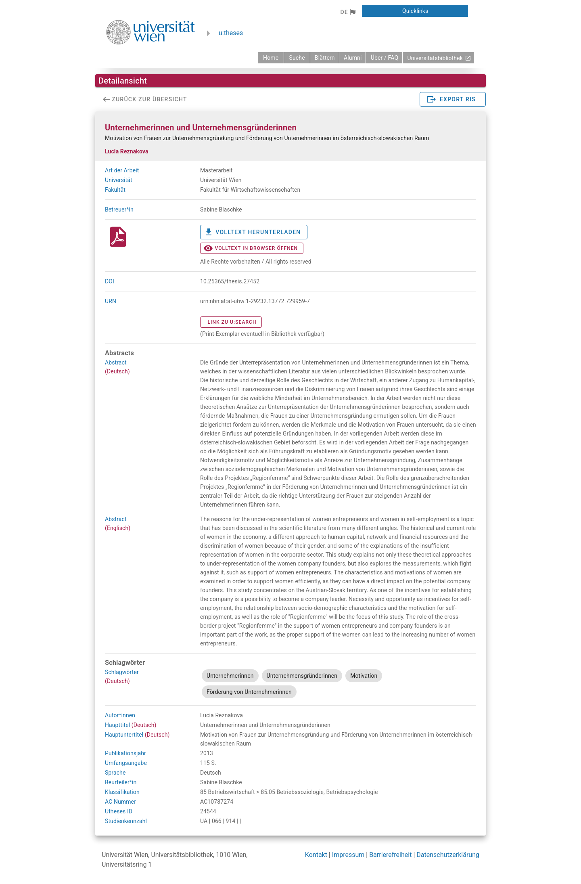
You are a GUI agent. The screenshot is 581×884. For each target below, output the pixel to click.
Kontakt (316, 855)
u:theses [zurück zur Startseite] (231, 33)
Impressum (348, 855)
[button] (347, 12)
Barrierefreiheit (390, 855)
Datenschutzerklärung (447, 855)
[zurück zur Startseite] (271, 57)
